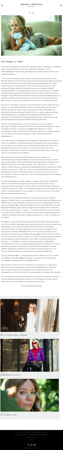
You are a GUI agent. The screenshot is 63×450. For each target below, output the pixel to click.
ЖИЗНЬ (3, 58)
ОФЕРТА (31, 440)
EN (33, 13)
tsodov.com (35, 448)
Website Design (29, 448)
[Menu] (4, 5)
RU (29, 13)
